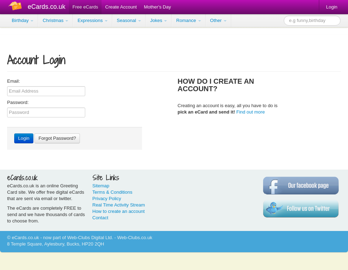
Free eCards (85, 7)
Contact (100, 217)
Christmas (55, 20)
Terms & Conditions (112, 192)
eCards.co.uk (46, 6)
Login (331, 7)
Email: (13, 81)
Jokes (158, 20)
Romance (188, 20)
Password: (18, 102)
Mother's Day (157, 7)
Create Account (121, 7)
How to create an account (118, 211)
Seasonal (129, 20)
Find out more (250, 112)
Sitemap (100, 185)
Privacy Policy (106, 198)
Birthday (22, 20)
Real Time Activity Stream (118, 205)
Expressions (92, 20)
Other (218, 20)
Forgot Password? (57, 138)
